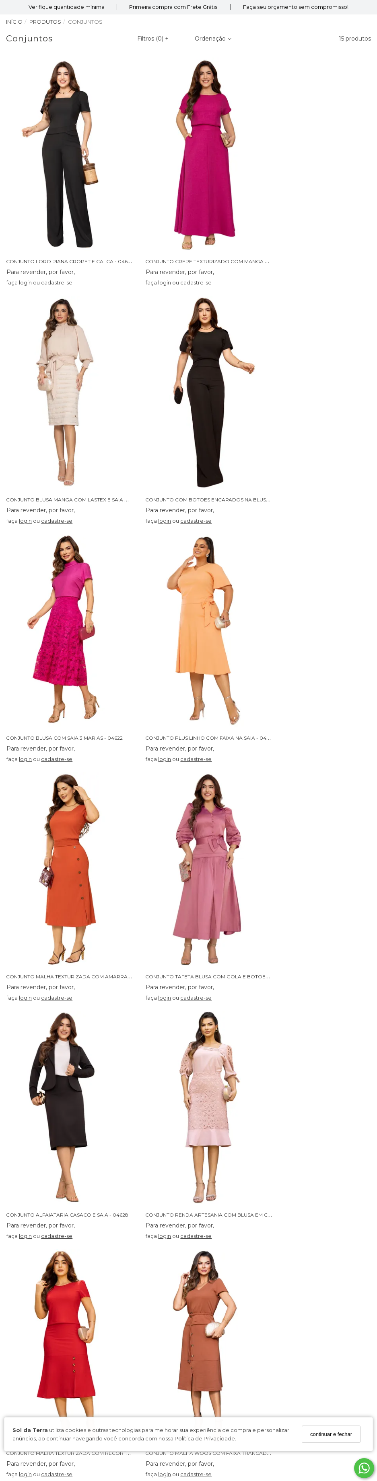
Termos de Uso (33, 1247)
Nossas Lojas (30, 1236)
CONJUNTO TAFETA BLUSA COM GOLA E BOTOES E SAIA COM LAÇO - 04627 (226, 667)
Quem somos (31, 1226)
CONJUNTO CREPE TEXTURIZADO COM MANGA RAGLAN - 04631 (212, 238)
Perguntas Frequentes (224, 1226)
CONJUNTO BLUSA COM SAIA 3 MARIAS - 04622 (190, 452)
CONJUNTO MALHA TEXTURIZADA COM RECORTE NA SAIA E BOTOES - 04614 (227, 881)
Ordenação (213, 38)
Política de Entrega (220, 1236)
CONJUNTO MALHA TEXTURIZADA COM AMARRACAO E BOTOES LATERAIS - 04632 (109, 667)
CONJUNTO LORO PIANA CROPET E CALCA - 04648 (71, 238)
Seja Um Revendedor (42, 1278)
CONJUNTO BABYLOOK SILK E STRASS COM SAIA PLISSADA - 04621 (89, 1096)
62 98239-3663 (216, 1311)
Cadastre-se (98, 1387)
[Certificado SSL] (341, 1374)
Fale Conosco (213, 1257)
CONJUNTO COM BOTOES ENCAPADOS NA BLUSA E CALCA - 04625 (90, 452)
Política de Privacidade (205, 1438)
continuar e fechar (331, 1434)
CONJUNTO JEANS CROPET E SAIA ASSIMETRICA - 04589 (201, 1096)
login (26, 259)
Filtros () (153, 38)
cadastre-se (58, 259)
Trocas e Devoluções (222, 1247)
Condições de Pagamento (48, 1257)
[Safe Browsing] (339, 1391)
